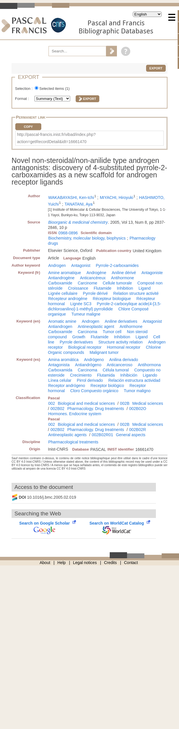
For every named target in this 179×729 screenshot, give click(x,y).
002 (51, 403)
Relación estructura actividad (134, 380)
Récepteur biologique (112, 298)
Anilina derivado (123, 359)
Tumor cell (112, 331)
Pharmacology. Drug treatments (95, 408)
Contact (131, 562)
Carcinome (87, 283)
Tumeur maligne (85, 314)
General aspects (131, 434)
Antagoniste (152, 272)
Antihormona (149, 364)
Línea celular (59, 380)
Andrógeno (94, 359)
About (45, 562)
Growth (78, 337)
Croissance (78, 288)
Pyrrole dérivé (95, 293)
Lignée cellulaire (62, 293)
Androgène (97, 272)
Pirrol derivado (90, 380)
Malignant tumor (104, 352)
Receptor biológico (107, 385)
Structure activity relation (120, 342)
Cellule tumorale (117, 283)
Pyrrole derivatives (76, 342)
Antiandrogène (61, 278)
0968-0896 (68, 233)
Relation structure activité (136, 293)
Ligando (150, 375)
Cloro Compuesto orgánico (94, 390)
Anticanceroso (120, 364)
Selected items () (54, 88)
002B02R (137, 429)
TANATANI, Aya (79, 204)
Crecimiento (81, 375)
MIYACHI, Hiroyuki (116, 197)
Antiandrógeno (88, 364)
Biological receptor (84, 347)
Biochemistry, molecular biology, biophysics (87, 238)
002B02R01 (102, 434)
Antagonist (80, 265)
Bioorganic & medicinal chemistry (78, 222)
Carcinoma (87, 331)
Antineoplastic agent (96, 326)
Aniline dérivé (124, 272)
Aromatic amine (62, 321)
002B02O (137, 408)
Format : (22, 98)
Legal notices (85, 562)
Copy (28, 126)
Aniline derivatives (121, 321)
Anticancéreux (93, 278)
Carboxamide (60, 283)
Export (155, 68)
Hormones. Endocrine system (74, 413)
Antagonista (59, 364)
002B (125, 403)
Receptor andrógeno (66, 385)
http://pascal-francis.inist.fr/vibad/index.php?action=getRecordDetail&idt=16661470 (56, 138)
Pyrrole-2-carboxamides (117, 265)
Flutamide (102, 288)
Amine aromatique (64, 272)
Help (61, 562)
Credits (110, 562)
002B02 (57, 408)
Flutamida (106, 375)
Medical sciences (147, 403)
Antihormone (122, 278)
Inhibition (125, 288)
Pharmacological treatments (73, 442)
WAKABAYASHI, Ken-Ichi (71, 197)
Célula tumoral (116, 370)
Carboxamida (60, 370)
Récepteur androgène (67, 298)
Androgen (57, 265)
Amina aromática (63, 359)
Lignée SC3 (80, 303)
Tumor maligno (137, 390)
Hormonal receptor (123, 347)
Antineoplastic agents (67, 434)
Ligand (145, 288)
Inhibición (128, 375)
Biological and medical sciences (86, 403)
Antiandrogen (60, 326)
